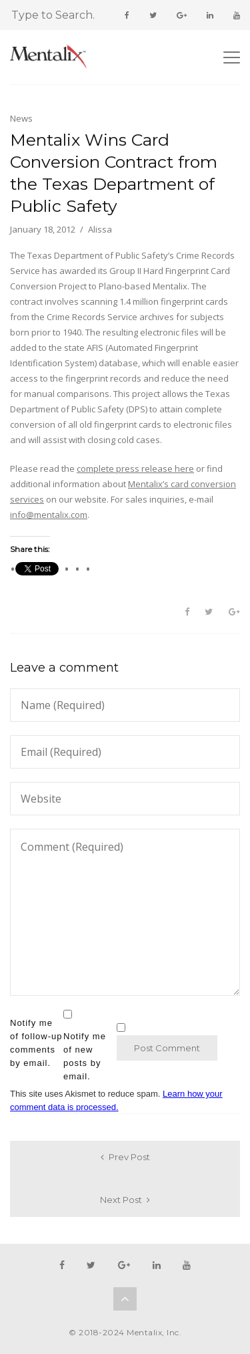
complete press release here (135, 468)
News (21, 118)
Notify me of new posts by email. (84, 1056)
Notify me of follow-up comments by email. (36, 1043)
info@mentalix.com (48, 515)
